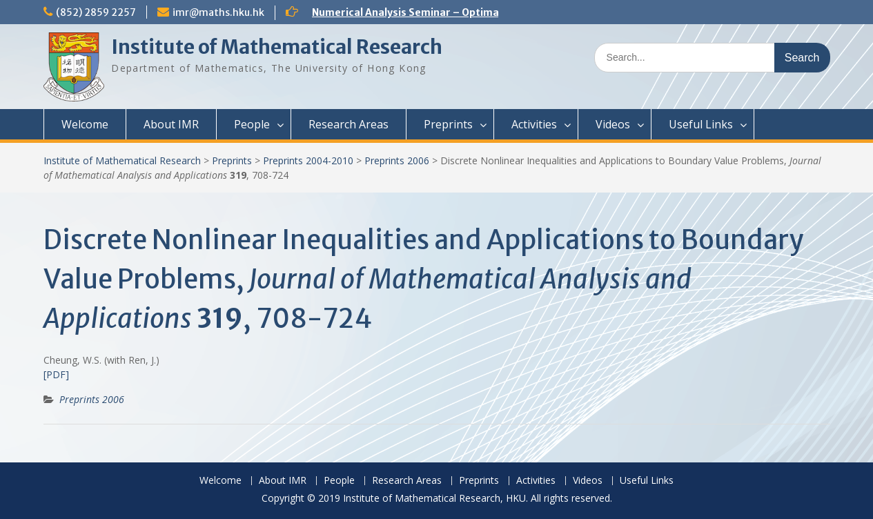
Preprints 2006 (396, 160)
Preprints (448, 124)
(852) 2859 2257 (96, 12)
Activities (534, 124)
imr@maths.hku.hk (218, 12)
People (252, 124)
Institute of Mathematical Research (276, 47)
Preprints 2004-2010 (308, 160)
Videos (613, 124)
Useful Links (701, 124)
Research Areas (348, 124)
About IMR (171, 124)
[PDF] (56, 374)
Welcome (84, 124)
